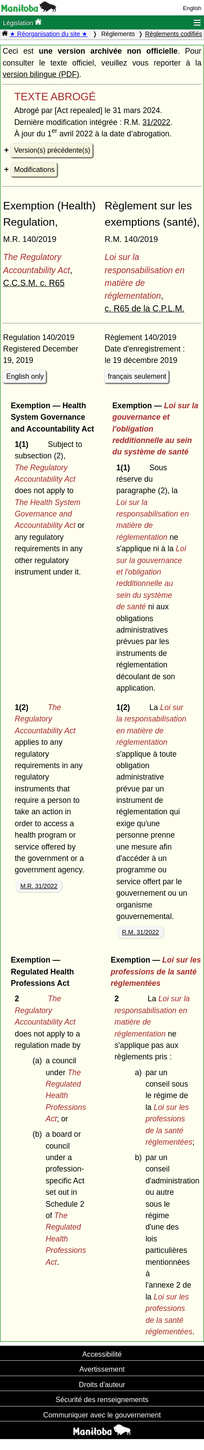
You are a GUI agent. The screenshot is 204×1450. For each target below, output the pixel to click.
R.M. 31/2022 (140, 932)
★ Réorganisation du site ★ (48, 33)
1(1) (24, 444)
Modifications (34, 169)
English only (25, 376)
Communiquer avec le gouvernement (101, 1415)
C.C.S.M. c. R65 (34, 283)
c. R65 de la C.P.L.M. (145, 308)
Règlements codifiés (173, 33)
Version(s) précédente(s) (52, 150)
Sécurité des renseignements (101, 1399)
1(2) (24, 707)
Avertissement (101, 1369)
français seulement (137, 376)
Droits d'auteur (102, 1384)
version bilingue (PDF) (41, 74)
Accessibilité (102, 1354)
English (192, 8)
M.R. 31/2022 (39, 886)
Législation (22, 22)
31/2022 (156, 122)
